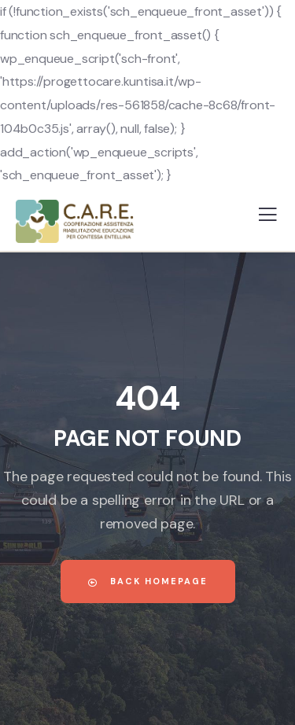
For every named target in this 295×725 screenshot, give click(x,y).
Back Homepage (148, 581)
